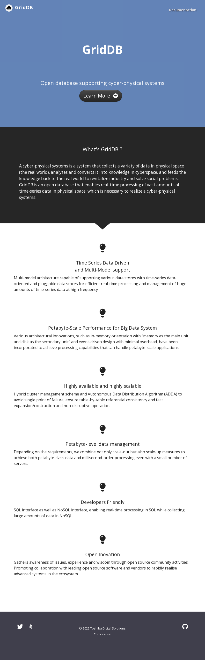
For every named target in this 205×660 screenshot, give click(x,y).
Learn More (100, 95)
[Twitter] (20, 626)
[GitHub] (185, 626)
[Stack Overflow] (30, 626)
